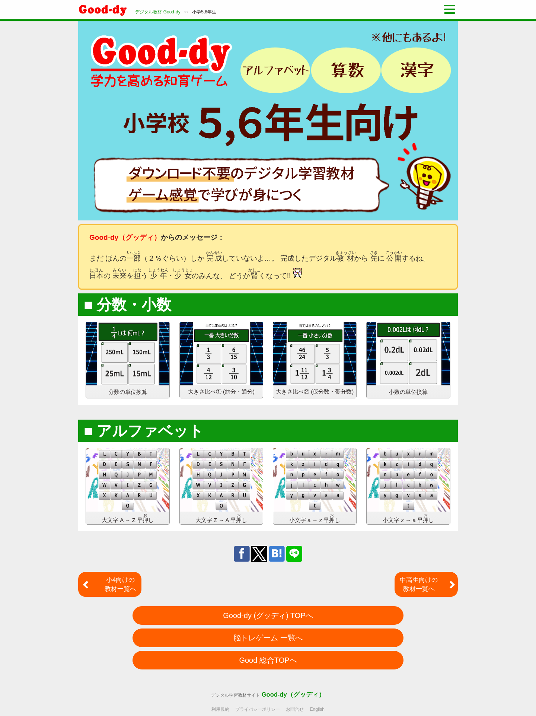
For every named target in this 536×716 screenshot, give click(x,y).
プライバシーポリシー (257, 709)
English (317, 709)
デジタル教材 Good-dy (157, 12)
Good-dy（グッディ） (293, 694)
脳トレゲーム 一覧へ (268, 638)
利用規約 (220, 709)
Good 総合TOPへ (268, 660)
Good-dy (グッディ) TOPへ (268, 615)
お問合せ (295, 709)
